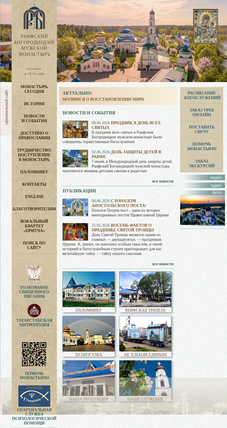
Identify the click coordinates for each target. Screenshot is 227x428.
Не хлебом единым (145, 354)
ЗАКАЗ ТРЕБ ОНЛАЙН (202, 112)
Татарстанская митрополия (34, 320)
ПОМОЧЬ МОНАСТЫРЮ (201, 146)
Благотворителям (34, 209)
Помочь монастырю (34, 373)
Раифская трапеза (145, 310)
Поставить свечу (202, 129)
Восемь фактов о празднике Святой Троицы (123, 227)
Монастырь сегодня (34, 89)
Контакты (34, 184)
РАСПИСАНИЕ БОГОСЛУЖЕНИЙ (202, 95)
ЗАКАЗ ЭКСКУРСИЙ (202, 163)
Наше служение (145, 399)
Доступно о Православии (34, 135)
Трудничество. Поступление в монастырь (34, 155)
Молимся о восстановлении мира (103, 99)
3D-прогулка (88, 354)
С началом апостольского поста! (119, 203)
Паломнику (34, 172)
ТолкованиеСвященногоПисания (34, 292)
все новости (162, 181)
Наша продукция (88, 399)
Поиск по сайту (34, 245)
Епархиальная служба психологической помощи (34, 414)
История (34, 104)
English (34, 196)
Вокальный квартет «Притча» (34, 226)
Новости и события (34, 118)
